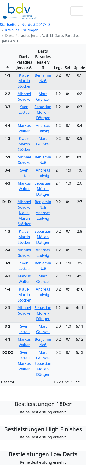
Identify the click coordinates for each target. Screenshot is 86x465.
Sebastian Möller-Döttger (43, 112)
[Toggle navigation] (76, 11)
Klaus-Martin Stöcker (24, 81)
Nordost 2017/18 (36, 24)
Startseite (8, 24)
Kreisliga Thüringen (22, 30)
